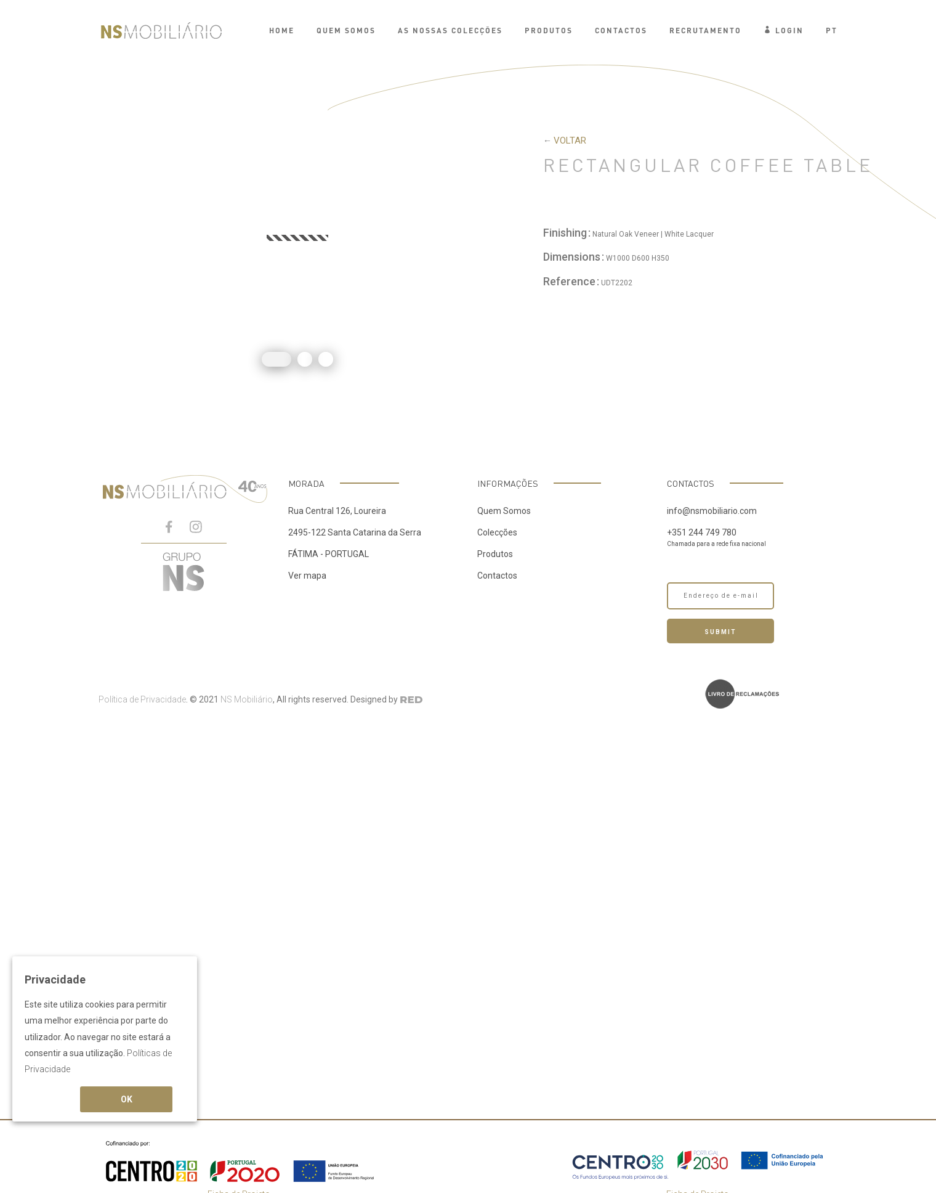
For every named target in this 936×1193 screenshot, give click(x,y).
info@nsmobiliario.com (712, 511)
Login (784, 30)
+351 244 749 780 (701, 532)
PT (831, 30)
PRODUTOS (549, 30)
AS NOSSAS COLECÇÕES (450, 30)
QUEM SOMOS (346, 30)
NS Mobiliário (246, 699)
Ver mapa (307, 575)
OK (126, 1099)
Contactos (621, 30)
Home (281, 30)
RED (411, 699)
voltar (570, 140)
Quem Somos (504, 511)
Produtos (495, 554)
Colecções (497, 532)
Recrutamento (705, 30)
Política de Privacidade (142, 699)
